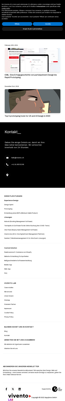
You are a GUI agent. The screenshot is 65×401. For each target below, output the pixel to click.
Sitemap (7, 300)
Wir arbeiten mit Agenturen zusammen (17, 344)
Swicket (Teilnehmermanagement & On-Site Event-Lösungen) (25, 238)
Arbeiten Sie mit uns (11, 348)
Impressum (7, 308)
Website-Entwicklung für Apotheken (16, 256)
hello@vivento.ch (17, 158)
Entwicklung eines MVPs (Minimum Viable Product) (21, 213)
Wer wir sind (8, 292)
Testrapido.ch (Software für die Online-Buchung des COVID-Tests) (27, 225)
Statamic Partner (10, 304)
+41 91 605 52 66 (17, 164)
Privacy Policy (8, 317)
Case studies (8, 287)
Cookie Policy (9, 313)
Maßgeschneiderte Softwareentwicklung (18, 260)
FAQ (5, 273)
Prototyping (8, 209)
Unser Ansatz (9, 296)
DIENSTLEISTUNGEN (13, 196)
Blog (5, 331)
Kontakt (7, 335)
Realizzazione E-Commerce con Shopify (18, 252)
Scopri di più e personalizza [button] (32, 397)
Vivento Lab (10, 283)
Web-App (7, 269)
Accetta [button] (48, 392)
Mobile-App (8, 265)
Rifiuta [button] (17, 392)
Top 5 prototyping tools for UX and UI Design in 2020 (27, 116)
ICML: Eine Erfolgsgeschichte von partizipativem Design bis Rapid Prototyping (31, 76)
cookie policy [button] (6, 376)
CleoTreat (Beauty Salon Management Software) (20, 230)
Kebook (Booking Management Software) (18, 221)
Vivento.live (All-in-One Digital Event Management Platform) (24, 234)
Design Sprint (8, 204)
